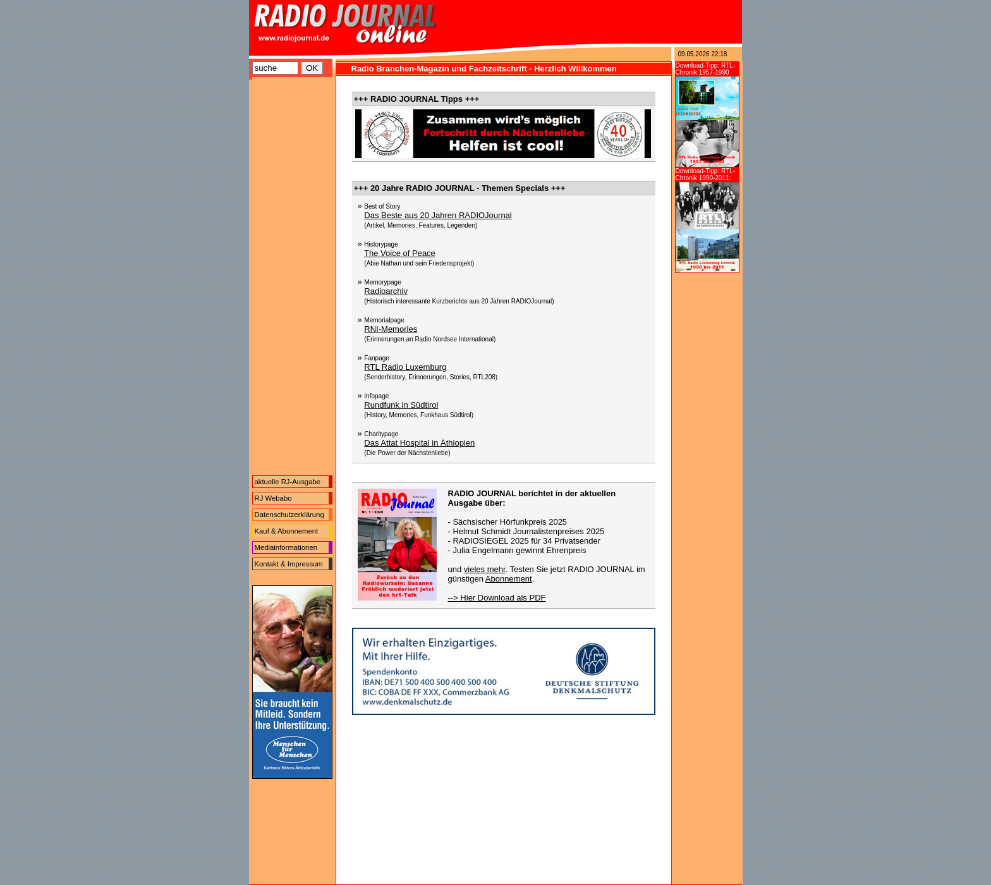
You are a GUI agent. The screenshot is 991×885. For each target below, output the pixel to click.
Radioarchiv (386, 291)
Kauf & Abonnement (287, 531)
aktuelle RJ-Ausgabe (288, 481)
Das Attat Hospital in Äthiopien (419, 443)
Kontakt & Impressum (289, 564)
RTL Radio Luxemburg (405, 367)
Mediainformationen (286, 547)
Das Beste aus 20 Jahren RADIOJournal (437, 215)
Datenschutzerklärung (289, 514)
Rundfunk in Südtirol (401, 405)
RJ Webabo (273, 498)
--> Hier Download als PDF (497, 597)
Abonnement (508, 578)
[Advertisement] (292, 279)
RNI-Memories (390, 329)
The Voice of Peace (399, 253)
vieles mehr (485, 569)
